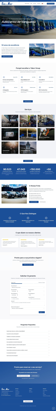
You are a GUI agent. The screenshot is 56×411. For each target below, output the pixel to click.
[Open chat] (53, 408)
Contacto (38, 3)
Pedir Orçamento (43, 201)
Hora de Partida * (31, 289)
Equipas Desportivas (18, 395)
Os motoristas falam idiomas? (28, 352)
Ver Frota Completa (34, 201)
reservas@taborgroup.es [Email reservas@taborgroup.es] (13, 0)
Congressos (17, 393)
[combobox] (28, 287)
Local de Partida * (14, 297)
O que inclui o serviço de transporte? (28, 333)
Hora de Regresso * (31, 293)
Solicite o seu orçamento (7, 56)
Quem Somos (27, 3)
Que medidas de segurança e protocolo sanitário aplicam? (28, 344)
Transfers (16, 390)
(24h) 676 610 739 (31, 378)
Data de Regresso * (14, 293)
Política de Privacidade (46, 395)
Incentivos (17, 394)
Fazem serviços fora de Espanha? (28, 355)
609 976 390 (35, 375)
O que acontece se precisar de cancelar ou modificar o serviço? (28, 350)
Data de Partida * (14, 289)
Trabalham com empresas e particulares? (28, 336)
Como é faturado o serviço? (28, 347)
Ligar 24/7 (17, 25)
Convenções (17, 391)
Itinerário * (13, 301)
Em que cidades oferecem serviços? (28, 339)
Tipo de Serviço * (14, 285)
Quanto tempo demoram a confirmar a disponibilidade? (28, 331)
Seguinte (41, 312)
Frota (31, 3)
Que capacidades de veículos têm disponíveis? (28, 342)
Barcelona (30, 391)
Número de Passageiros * (15, 306)
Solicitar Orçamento (50, 3)
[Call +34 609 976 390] (5, 0)
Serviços (34, 3)
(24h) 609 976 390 (25, 378)
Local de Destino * (31, 297)
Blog (43, 393)
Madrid (30, 390)
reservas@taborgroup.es (6, 395)
